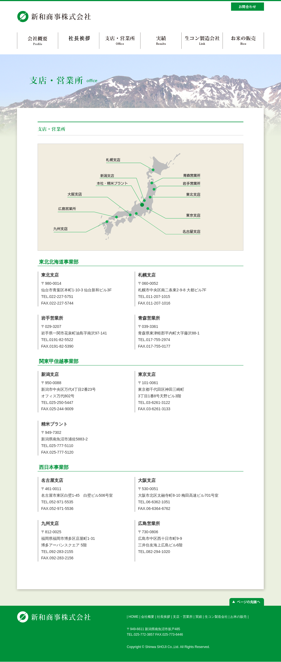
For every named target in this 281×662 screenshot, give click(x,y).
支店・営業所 (183, 617)
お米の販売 (238, 617)
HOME (133, 617)
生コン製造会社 (216, 617)
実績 (198, 617)
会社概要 (147, 617)
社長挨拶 (163, 617)
